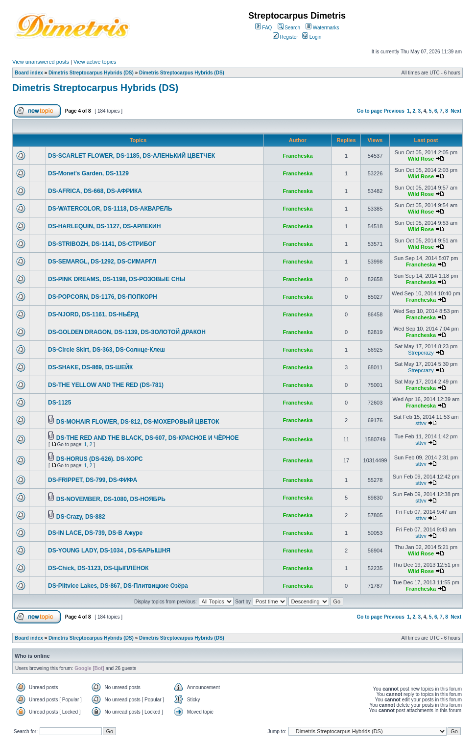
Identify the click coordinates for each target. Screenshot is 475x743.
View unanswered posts (40, 62)
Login (311, 37)
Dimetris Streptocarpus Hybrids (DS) (91, 72)
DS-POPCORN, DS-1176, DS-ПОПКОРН (102, 296)
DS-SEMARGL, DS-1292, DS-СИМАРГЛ (102, 261)
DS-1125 (59, 402)
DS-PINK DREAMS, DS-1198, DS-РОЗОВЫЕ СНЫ (117, 279)
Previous (394, 111)
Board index (29, 72)
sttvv (421, 423)
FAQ (263, 27)
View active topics (94, 62)
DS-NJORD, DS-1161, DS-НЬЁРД (93, 314)
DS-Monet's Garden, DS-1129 (88, 173)
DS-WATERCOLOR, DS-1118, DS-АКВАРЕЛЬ (110, 208)
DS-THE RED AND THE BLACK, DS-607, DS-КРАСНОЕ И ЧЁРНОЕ (147, 437)
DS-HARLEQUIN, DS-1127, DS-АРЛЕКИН (104, 226)
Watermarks (322, 27)
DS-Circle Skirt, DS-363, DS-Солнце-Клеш (106, 349)
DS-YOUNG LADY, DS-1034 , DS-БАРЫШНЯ (109, 550)
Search (289, 27)
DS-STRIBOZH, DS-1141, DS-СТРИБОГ (102, 243)
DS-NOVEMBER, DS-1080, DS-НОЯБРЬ (111, 499)
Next (456, 111)
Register (285, 37)
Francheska (297, 156)
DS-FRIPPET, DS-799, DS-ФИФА (92, 480)
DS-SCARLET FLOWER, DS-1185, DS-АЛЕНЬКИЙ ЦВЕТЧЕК (131, 155)
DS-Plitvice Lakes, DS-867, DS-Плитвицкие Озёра (118, 585)
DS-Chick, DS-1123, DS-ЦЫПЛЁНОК (98, 568)
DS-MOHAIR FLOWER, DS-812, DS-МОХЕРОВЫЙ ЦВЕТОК (137, 421)
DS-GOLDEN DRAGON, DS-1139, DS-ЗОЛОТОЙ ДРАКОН (127, 332)
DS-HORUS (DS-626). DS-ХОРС (99, 458)
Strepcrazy (421, 353)
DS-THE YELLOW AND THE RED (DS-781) (106, 385)
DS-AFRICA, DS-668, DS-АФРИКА (95, 191)
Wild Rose (421, 159)
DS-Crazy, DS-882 (80, 516)
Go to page (369, 111)
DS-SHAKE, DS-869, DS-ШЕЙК (90, 367)
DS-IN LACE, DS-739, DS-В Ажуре (95, 532)
